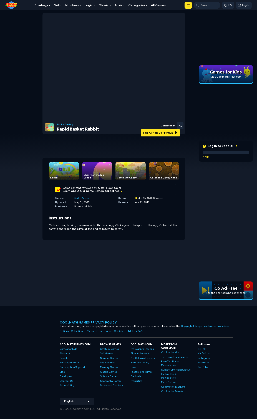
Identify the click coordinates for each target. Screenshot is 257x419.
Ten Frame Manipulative (174, 357)
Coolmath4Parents (172, 391)
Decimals (136, 376)
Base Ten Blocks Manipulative (170, 363)
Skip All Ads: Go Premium (160, 132)
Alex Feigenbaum (109, 188)
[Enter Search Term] (207, 5)
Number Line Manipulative (175, 369)
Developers (66, 376)
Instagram (204, 358)
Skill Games (106, 353)
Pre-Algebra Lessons (142, 349)
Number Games (109, 358)
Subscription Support (72, 367)
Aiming (69, 124)
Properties (136, 381)
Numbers (72, 5)
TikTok (202, 349)
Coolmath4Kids (170, 352)
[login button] (244, 5)
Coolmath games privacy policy (88, 322)
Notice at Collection (71, 331)
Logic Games (107, 362)
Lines (133, 367)
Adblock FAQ (135, 331)
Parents (64, 358)
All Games (158, 5)
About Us (65, 353)
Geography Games (111, 381)
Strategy (41, 5)
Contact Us (66, 381)
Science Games (109, 376)
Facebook (203, 362)
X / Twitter (204, 353)
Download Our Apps (112, 385)
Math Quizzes (169, 382)
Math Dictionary (140, 362)
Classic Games (108, 371)
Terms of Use (94, 331)
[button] (188, 5)
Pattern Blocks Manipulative (169, 376)
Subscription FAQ (70, 362)
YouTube (203, 367)
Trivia (118, 5)
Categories (136, 5)
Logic (89, 5)
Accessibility (67, 385)
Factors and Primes (142, 371)
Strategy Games (109, 349)
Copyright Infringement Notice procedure (205, 326)
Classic (104, 5)
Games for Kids (68, 349)
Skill (56, 5)
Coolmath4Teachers (173, 386)
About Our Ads (114, 331)
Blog (62, 371)
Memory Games (109, 367)
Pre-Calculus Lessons (143, 358)
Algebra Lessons (140, 353)
